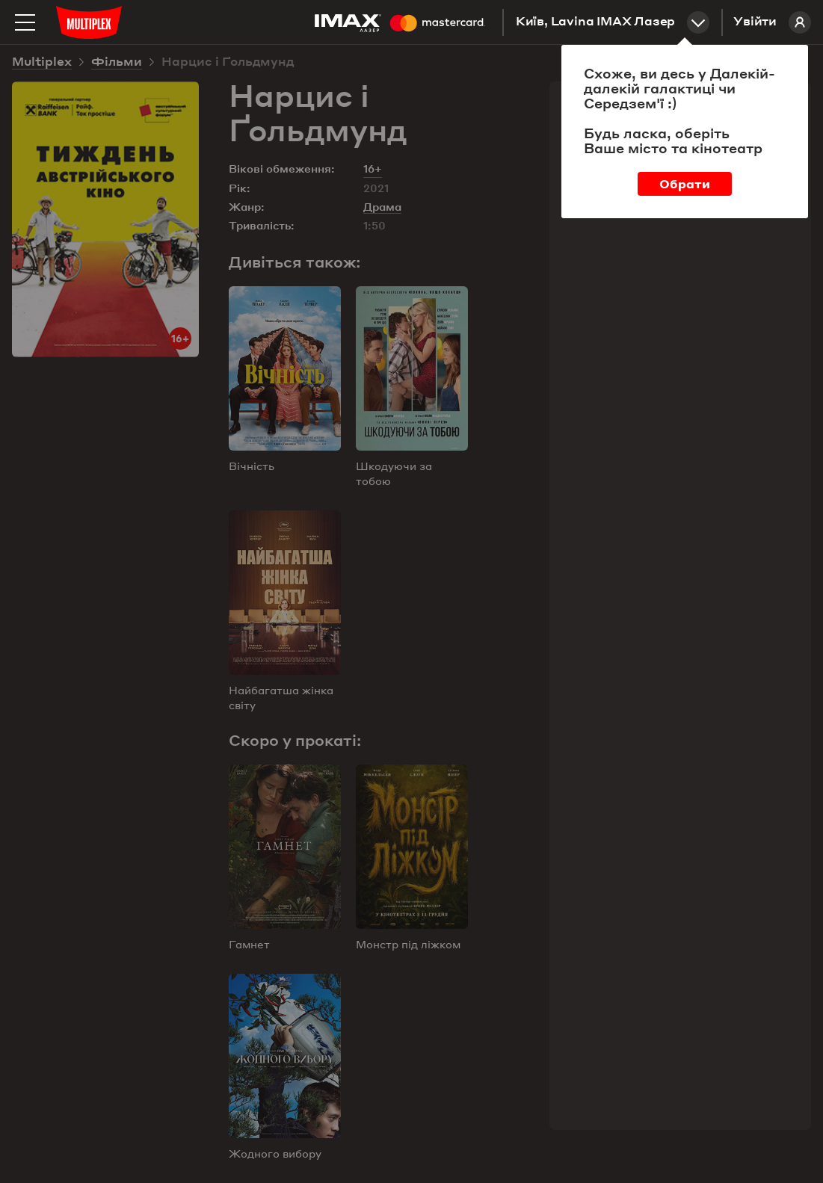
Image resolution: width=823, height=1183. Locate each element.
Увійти (772, 22)
